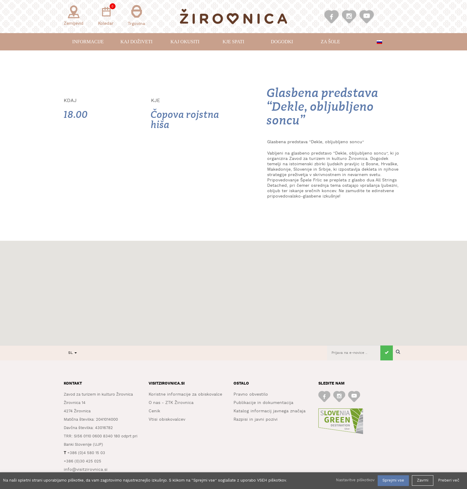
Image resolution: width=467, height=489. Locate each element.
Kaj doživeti (136, 41)
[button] (233, 287)
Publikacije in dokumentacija (263, 402)
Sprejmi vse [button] (393, 480)
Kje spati (233, 41)
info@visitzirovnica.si (86, 469)
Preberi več (448, 480)
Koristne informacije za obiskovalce (185, 394)
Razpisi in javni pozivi (256, 419)
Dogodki (282, 41)
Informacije (88, 41)
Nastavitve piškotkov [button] (355, 480)
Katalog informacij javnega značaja (270, 411)
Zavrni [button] (422, 480)
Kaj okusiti (184, 41)
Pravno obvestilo (251, 394)
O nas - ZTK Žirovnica (171, 402)
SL (72, 353)
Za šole (330, 41)
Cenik (154, 411)
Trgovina (136, 15)
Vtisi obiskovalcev (167, 419)
